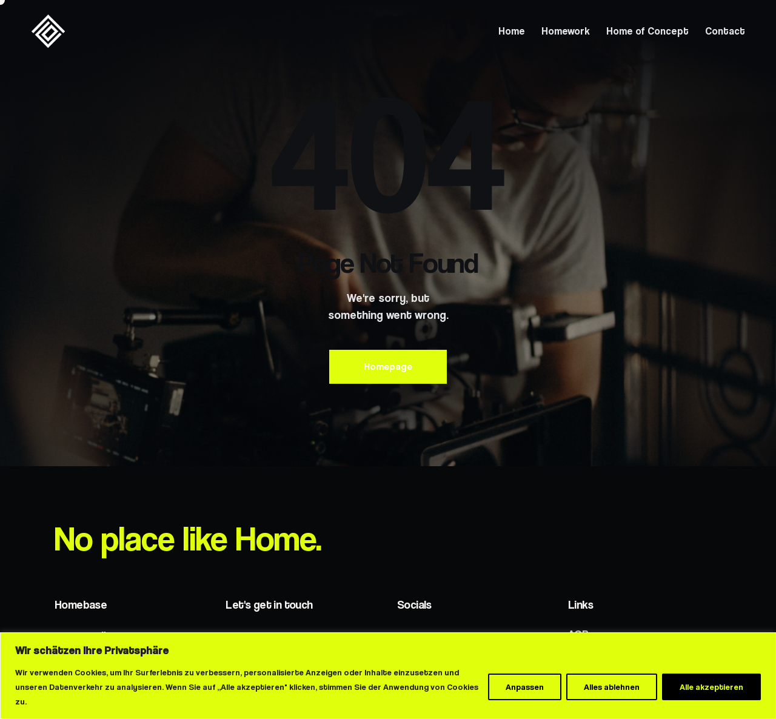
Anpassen (525, 687)
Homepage (388, 366)
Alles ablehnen (612, 687)
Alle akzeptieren (711, 687)
